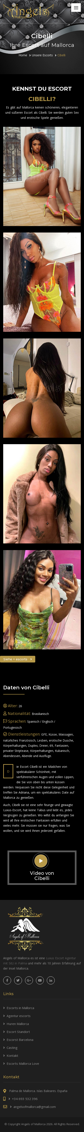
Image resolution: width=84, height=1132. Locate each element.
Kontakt (12, 1055)
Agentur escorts (19, 1016)
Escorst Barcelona (20, 1039)
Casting (12, 1047)
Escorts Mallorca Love (23, 1063)
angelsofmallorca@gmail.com (34, 1106)
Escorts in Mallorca (20, 1008)
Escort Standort (18, 1032)
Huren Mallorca (18, 1024)
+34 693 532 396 (25, 1099)
